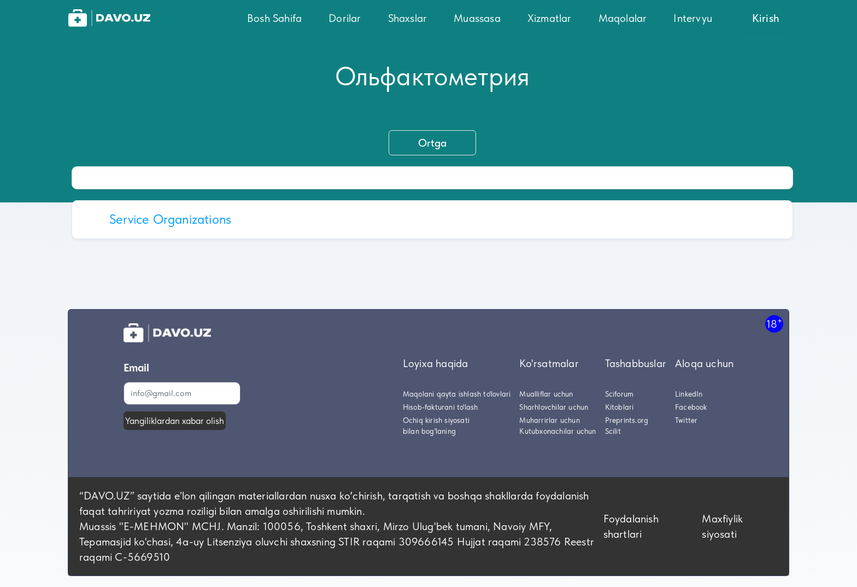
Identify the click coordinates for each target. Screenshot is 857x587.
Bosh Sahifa (274, 18)
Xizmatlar (549, 18)
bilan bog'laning (429, 431)
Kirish (765, 18)
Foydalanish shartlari (631, 526)
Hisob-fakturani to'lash (440, 407)
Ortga (432, 142)
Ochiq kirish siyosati (436, 420)
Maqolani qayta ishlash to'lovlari (457, 394)
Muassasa (477, 18)
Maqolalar (622, 18)
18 (774, 323)
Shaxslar (407, 18)
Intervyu (692, 18)
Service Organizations (170, 219)
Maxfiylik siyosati (722, 526)
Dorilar (344, 18)
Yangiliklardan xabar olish (174, 420)
